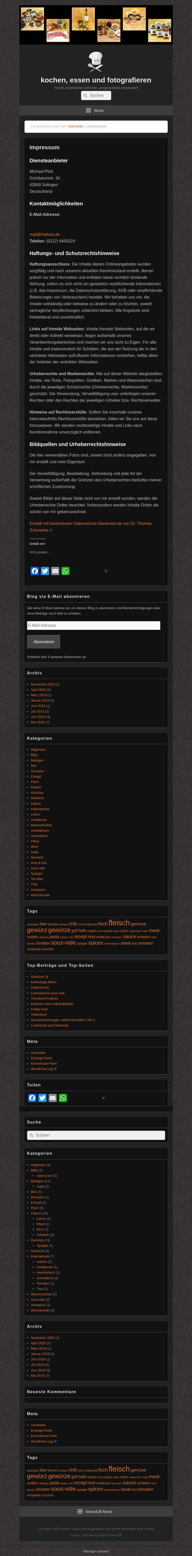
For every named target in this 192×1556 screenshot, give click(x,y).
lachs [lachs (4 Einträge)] (116, 931)
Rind (34, 847)
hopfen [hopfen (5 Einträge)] (92, 931)
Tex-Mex (37, 879)
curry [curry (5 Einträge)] (81, 924)
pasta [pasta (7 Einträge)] (54, 937)
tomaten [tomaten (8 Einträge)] (146, 943)
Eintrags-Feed (41, 1058)
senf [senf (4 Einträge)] (153, 937)
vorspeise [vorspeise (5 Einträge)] (34, 949)
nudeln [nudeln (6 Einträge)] (32, 937)
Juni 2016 (38, 717)
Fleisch (36, 787)
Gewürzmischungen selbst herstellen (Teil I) (63, 1020)
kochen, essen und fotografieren (96, 80)
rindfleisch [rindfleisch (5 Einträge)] (103, 937)
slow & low (39, 863)
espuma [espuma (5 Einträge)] (91, 924)
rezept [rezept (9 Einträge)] (80, 936)
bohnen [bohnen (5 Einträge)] (53, 924)
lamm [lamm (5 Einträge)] (124, 931)
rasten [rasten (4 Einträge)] (64, 937)
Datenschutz (40, 987)
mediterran (39, 820)
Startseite (75, 126)
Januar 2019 (40, 700)
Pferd (35, 841)
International (40, 809)
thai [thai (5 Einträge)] (134, 943)
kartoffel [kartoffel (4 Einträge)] (107, 931)
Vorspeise (38, 890)
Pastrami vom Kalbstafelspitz (52, 1004)
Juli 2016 (37, 711)
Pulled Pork (39, 1009)
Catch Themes (110, 1535)
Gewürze (37, 798)
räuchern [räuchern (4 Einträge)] (116, 937)
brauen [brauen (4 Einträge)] (63, 924)
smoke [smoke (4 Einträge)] (31, 943)
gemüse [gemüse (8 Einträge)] (138, 924)
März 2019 (39, 695)
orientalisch (39, 836)
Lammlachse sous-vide (48, 993)
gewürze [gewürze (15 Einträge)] (59, 930)
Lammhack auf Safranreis (50, 1025)
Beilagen (37, 760)
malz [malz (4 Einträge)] (145, 931)
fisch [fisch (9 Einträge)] (103, 923)
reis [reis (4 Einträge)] (71, 937)
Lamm (35, 814)
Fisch (35, 782)
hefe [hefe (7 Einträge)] (82, 930)
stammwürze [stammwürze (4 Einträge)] (112, 943)
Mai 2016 (37, 722)
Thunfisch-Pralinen (45, 998)
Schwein (37, 857)
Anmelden (38, 1053)
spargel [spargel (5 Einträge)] (82, 943)
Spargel (36, 873)
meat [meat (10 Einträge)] (154, 930)
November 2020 (43, 684)
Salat (35, 852)
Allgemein (38, 749)
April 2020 (38, 690)
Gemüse (37, 793)
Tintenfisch (39, 1015)
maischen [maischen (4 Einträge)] (135, 931)
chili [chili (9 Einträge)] (73, 923)
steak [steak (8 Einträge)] (126, 943)
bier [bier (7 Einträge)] (43, 924)
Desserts (37, 771)
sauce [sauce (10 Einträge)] (129, 936)
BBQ (34, 755)
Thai (34, 884)
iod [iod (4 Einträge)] (100, 931)
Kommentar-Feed (44, 1063)
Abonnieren (43, 642)
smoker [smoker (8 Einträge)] (43, 943)
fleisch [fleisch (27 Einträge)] (119, 922)
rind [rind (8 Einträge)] (91, 936)
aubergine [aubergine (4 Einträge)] (33, 924)
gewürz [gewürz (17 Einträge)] (37, 929)
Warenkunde (40, 895)
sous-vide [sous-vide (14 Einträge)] (63, 942)
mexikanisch (40, 830)
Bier (34, 766)
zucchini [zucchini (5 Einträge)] (47, 949)
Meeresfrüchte (41, 825)
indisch (36, 804)
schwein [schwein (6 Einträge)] (143, 937)
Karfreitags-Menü (44, 982)
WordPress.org (44, 1069)
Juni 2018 (38, 706)
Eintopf (36, 776)
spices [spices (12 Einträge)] (95, 943)
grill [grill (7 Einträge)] (74, 930)
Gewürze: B (39, 977)
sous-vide (38, 868)
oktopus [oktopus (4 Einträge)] (43, 937)
